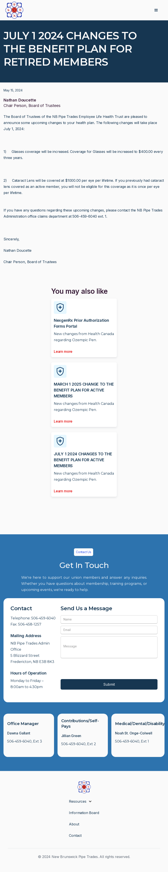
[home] (14, 10)
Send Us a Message (86, 608)
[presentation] (94, 668)
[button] (156, 10)
